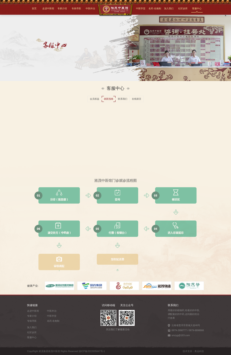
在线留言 (136, 99)
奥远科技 (199, 351)
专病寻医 (76, 8)
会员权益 (94, 99)
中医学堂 (140, 8)
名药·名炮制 (154, 8)
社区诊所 (183, 8)
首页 (34, 8)
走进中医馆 (48, 8)
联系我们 (122, 99)
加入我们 (169, 8)
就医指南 (108, 99)
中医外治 (90, 8)
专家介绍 (62, 8)
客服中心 (197, 8)
